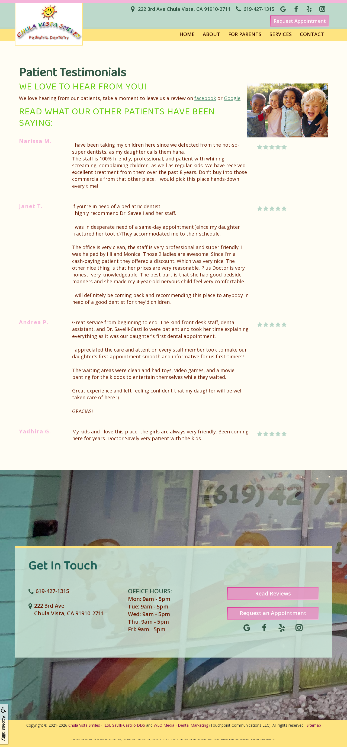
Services (280, 34)
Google (232, 98)
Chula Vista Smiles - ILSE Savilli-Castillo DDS (106, 725)
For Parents (244, 34)
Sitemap (314, 725)
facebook (205, 98)
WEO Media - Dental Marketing (181, 725)
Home (187, 34)
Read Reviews (273, 593)
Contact (312, 34)
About (211, 34)
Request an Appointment (273, 613)
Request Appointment (300, 21)
